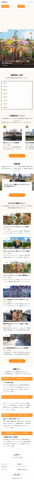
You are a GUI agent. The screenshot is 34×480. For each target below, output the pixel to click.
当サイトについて (5, 464)
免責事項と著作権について (23, 469)
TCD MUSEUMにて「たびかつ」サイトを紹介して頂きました (19, 69)
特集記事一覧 (17, 195)
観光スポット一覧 (17, 361)
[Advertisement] (17, 19)
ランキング (17, 155)
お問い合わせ (4, 466)
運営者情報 (19, 464)
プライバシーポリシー (22, 466)
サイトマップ (4, 469)
